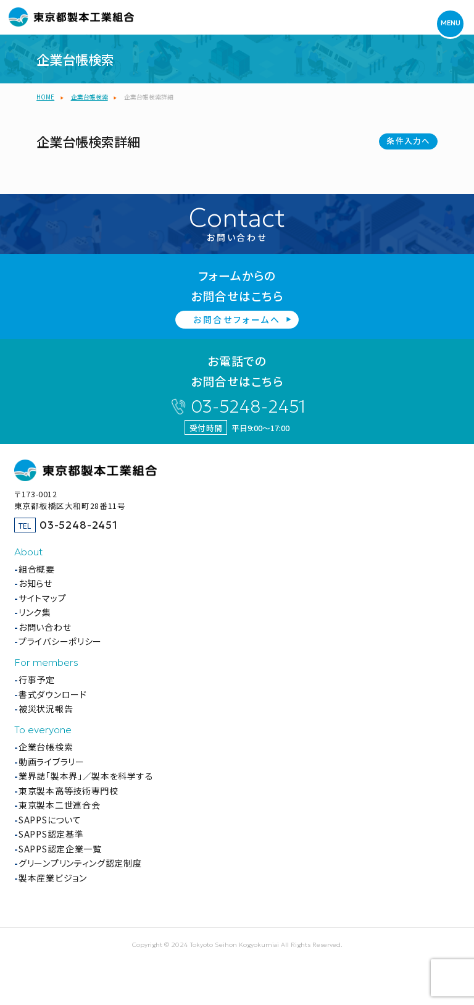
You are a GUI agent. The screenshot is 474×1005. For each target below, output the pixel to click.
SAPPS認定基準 (51, 834)
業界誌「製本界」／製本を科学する (86, 776)
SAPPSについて (50, 820)
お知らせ (35, 583)
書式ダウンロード (53, 694)
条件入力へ (408, 140)
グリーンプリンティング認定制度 (80, 863)
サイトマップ (42, 598)
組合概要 (37, 569)
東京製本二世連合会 (59, 805)
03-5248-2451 (248, 407)
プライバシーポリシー (60, 641)
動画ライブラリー (52, 761)
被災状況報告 (46, 708)
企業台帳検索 (46, 747)
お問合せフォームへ (237, 319)
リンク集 (35, 612)
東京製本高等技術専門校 (68, 790)
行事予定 (37, 679)
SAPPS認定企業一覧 (60, 849)
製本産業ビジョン (53, 878)
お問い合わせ (45, 627)
